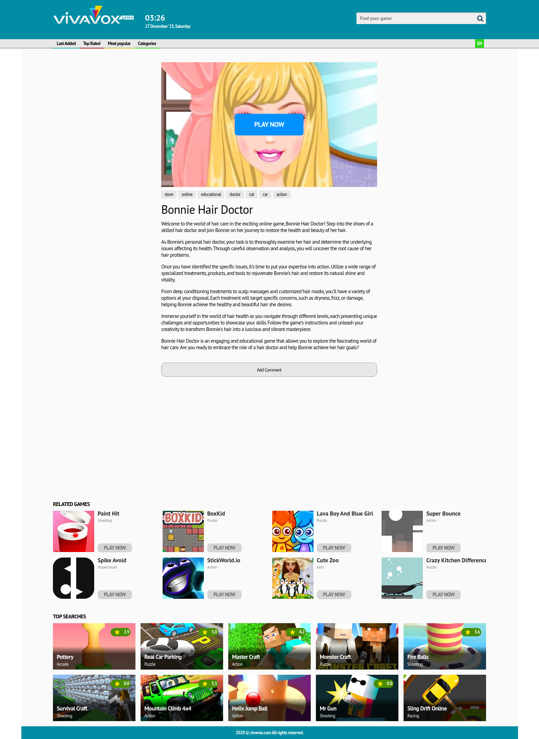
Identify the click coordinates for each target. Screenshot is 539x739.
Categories (147, 43)
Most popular (119, 43)
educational (211, 194)
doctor (235, 194)
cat (251, 194)
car (265, 194)
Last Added (66, 43)
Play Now (269, 124)
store (169, 194)
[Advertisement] (104, 165)
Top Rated (91, 43)
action (281, 194)
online (187, 194)
